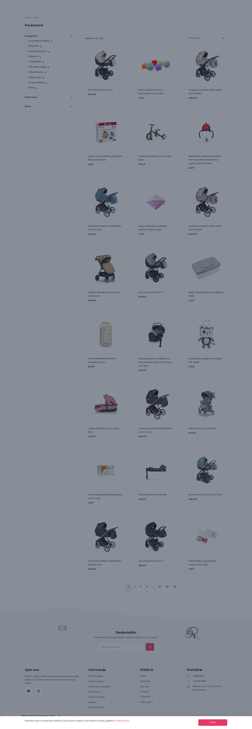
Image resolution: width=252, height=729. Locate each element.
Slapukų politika (122, 721)
